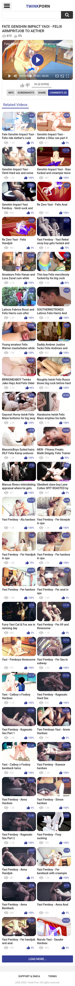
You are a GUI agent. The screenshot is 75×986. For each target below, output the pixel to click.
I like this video (22, 85)
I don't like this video (27, 85)
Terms (52, 976)
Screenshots (26, 92)
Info (11, 92)
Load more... (37, 959)
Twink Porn (33, 982)
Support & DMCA (29, 976)
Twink (38, 6)
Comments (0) (58, 92)
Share (42, 92)
